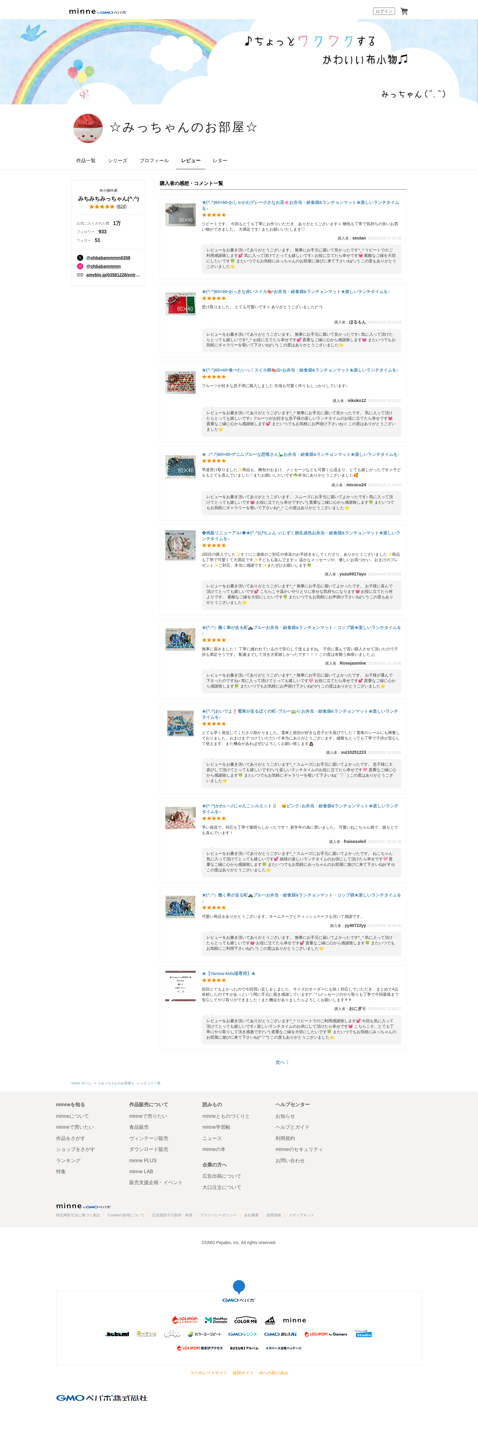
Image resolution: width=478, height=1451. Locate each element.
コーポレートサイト (208, 1372)
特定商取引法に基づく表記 (78, 1215)
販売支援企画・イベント (156, 1182)
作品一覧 (86, 160)
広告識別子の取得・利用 (172, 1215)
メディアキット (301, 1215)
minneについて (72, 1116)
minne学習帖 (216, 1127)
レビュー (191, 160)
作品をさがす (70, 1138)
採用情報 (273, 1215)
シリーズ (117, 160)
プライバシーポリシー (218, 1215)
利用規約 (285, 1138)
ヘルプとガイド (293, 1127)
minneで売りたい (148, 1116)
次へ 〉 (283, 1062)
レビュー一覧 (151, 1083)
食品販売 (139, 1127)
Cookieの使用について (126, 1215)
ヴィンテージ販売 (148, 1138)
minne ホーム (81, 1083)
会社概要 (251, 1215)
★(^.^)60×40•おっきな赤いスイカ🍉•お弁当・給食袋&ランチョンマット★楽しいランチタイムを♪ (296, 291)
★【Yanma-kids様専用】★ (228, 973)
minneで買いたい (75, 1127)
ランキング (68, 1160)
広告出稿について (221, 1176)
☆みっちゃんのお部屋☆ (184, 128)
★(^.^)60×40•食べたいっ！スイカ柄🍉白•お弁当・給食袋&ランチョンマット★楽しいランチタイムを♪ (300, 370)
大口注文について (221, 1187)
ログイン (384, 11)
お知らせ (285, 1116)
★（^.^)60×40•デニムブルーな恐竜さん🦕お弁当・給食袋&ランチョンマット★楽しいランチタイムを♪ (301, 454)
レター (220, 160)
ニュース (212, 1138)
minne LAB (141, 1171)
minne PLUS (143, 1160)
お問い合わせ (290, 1160)
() (109, 207)
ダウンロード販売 (148, 1149)
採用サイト (243, 1372)
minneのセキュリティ (299, 1149)
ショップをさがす (75, 1149)
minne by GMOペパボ (98, 11)
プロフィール (154, 160)
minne (83, 1205)
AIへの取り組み (273, 1372)
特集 (61, 1171)
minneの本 (214, 1149)
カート (404, 11)
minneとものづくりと (226, 1116)
